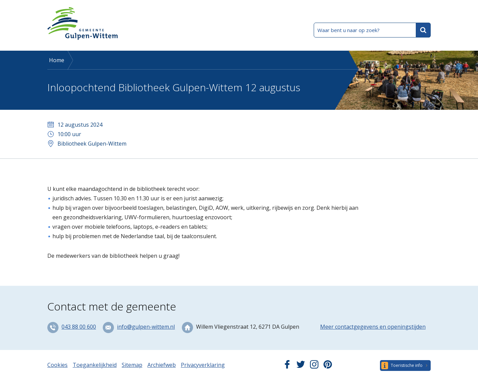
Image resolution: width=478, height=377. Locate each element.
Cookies (57, 365)
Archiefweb (161, 365)
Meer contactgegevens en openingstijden (373, 326)
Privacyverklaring (203, 365)
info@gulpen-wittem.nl (146, 326)
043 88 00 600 (79, 326)
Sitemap (132, 365)
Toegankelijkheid (95, 365)
